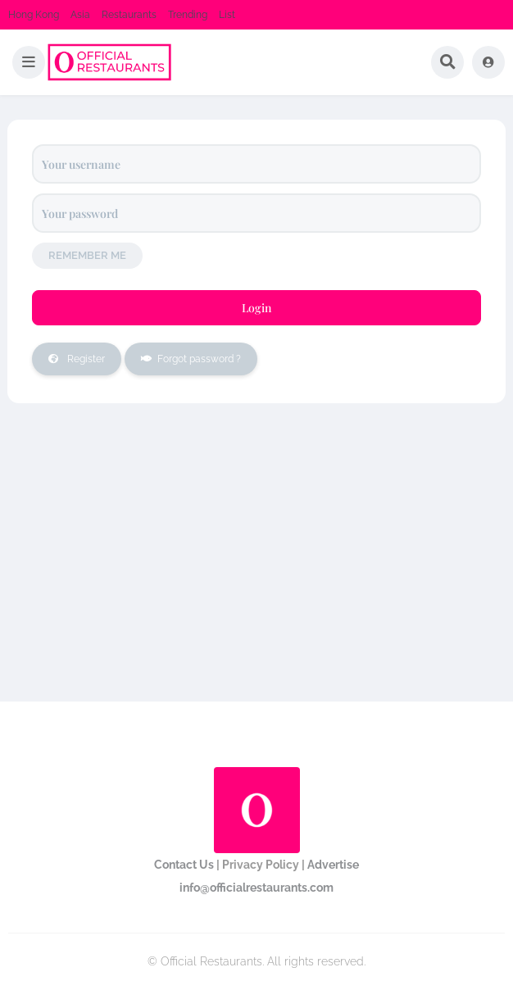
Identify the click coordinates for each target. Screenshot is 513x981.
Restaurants (129, 14)
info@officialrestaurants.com (256, 887)
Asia (80, 14)
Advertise (333, 864)
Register (68, 359)
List (227, 14)
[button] (28, 62)
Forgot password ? (183, 359)
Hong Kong (33, 14)
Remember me (87, 255)
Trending (187, 14)
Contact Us (184, 864)
